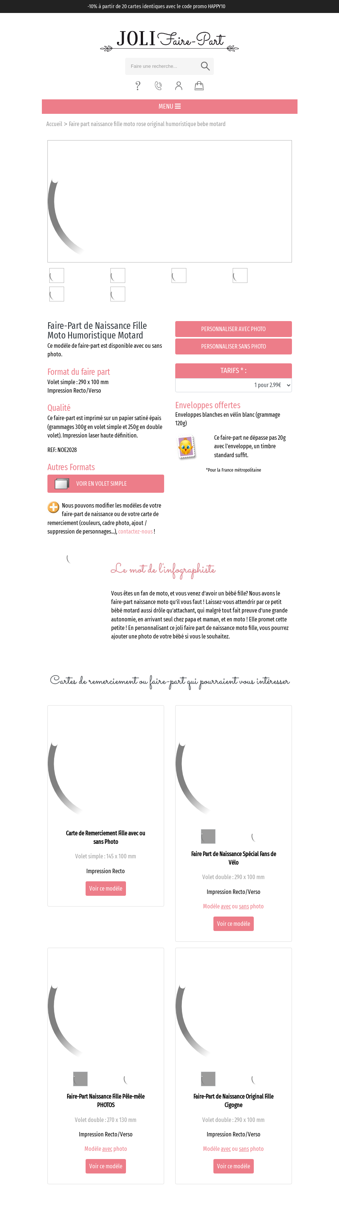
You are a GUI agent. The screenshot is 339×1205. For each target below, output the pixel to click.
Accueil (54, 124)
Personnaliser (233, 329)
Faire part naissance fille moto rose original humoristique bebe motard (147, 124)
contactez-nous (135, 531)
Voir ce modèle (105, 888)
